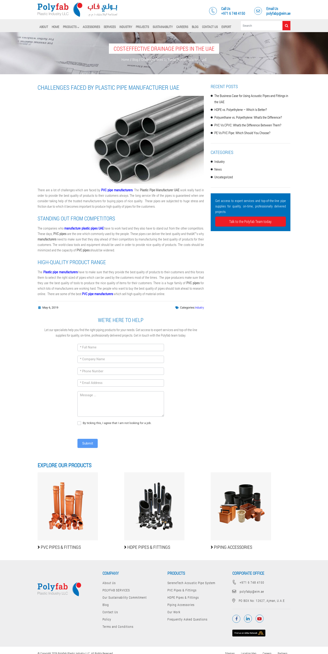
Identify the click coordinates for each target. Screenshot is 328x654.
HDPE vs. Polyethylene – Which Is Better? (240, 109)
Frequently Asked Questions (187, 619)
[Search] (262, 25)
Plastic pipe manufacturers (60, 272)
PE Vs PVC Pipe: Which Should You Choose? (242, 132)
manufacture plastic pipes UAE (83, 228)
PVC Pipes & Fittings (182, 590)
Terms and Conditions (117, 626)
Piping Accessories (181, 605)
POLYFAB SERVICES (116, 590)
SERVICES (110, 27)
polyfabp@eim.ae (248, 591)
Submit (87, 443)
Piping (231, 547)
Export (226, 27)
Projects (142, 27)
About (43, 27)
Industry (125, 27)
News (218, 169)
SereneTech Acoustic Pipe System (191, 583)
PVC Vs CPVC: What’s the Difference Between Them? (247, 125)
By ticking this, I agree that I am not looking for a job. (114, 423)
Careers (182, 27)
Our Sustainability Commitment (124, 597)
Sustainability (163, 27)
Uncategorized (223, 177)
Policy (106, 619)
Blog (195, 27)
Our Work (173, 612)
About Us (109, 583)
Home (55, 27)
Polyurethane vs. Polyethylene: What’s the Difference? (248, 117)
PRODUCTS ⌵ (71, 27)
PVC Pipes (59, 547)
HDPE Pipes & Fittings (183, 597)
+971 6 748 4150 (248, 582)
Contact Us (210, 27)
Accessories (91, 27)
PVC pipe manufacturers (117, 190)
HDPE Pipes (147, 547)
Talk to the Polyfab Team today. (250, 221)
